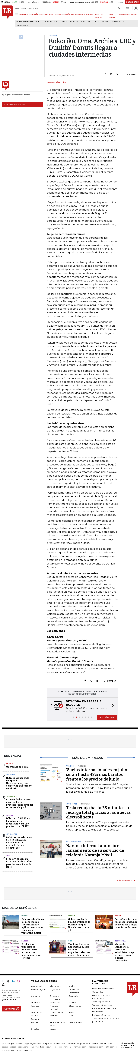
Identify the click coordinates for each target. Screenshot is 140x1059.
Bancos (24, 941)
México (24, 916)
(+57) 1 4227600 (9, 999)
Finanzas (35, 1006)
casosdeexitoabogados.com (15, 1047)
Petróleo (74, 22)
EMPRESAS (43, 14)
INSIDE (134, 14)
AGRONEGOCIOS (78, 14)
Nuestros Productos (101, 995)
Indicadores (36, 1012)
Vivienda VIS (22, 25)
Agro (82, 22)
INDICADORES (124, 14)
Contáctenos (98, 998)
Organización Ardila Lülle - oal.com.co (127, 1045)
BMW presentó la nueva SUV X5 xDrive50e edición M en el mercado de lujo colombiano (19, 842)
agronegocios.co (33, 1043)
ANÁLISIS (89, 14)
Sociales (35, 1029)
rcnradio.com (80, 1047)
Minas (90, 22)
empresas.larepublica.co (54, 1043)
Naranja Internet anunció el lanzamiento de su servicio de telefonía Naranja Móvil (95, 850)
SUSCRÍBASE (132, 2)
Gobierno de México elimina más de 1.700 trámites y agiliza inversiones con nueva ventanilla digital (32, 926)
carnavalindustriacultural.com (43, 1047)
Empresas (35, 1002)
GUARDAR (129, 74)
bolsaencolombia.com (102, 1043)
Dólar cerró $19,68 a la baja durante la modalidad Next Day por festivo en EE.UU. (18, 822)
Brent (64, 22)
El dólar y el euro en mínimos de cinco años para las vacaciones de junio (19, 863)
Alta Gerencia (56, 986)
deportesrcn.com (25, 1050)
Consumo (35, 996)
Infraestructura (56, 1012)
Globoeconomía (76, 1006)
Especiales (54, 1002)
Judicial (118, 916)
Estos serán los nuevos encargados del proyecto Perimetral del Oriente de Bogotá (19, 803)
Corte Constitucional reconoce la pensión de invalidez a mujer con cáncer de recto (126, 923)
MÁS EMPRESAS (124, 880)
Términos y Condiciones (102, 1005)
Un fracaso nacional (17, 767)
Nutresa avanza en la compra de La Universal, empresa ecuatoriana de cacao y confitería (19, 783)
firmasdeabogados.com (79, 1043)
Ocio (70, 941)
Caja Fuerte (55, 989)
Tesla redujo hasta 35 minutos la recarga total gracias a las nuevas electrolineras (98, 812)
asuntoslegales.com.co (12, 1043)
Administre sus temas (14, 104)
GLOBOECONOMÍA (62, 14)
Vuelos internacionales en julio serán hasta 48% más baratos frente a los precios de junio (96, 774)
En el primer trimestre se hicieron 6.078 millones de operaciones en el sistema (31, 951)
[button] (50, 706)
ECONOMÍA (33, 14)
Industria (10, 775)
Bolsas (9, 815)
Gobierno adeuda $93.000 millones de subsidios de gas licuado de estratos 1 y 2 (79, 924)
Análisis (9, 764)
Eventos (72, 1002)
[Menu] (17, 14)
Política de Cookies (101, 1015)
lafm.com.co (111, 1047)
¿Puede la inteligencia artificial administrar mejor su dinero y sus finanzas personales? (125, 952)
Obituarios (54, 1016)
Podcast (35, 1022)
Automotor (11, 834)
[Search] (119, 8)
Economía (73, 996)
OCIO (51, 14)
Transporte (12, 796)
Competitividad (118, 22)
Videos (53, 1029)
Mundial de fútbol (51, 22)
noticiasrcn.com (96, 1047)
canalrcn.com (65, 1047)
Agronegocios (37, 986)
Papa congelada (102, 22)
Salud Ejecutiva (75, 1022)
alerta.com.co (8, 1050)
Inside (71, 1012)
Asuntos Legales (38, 989)
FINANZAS (23, 14)
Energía (71, 916)
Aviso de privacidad (101, 1002)
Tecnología (120, 941)
